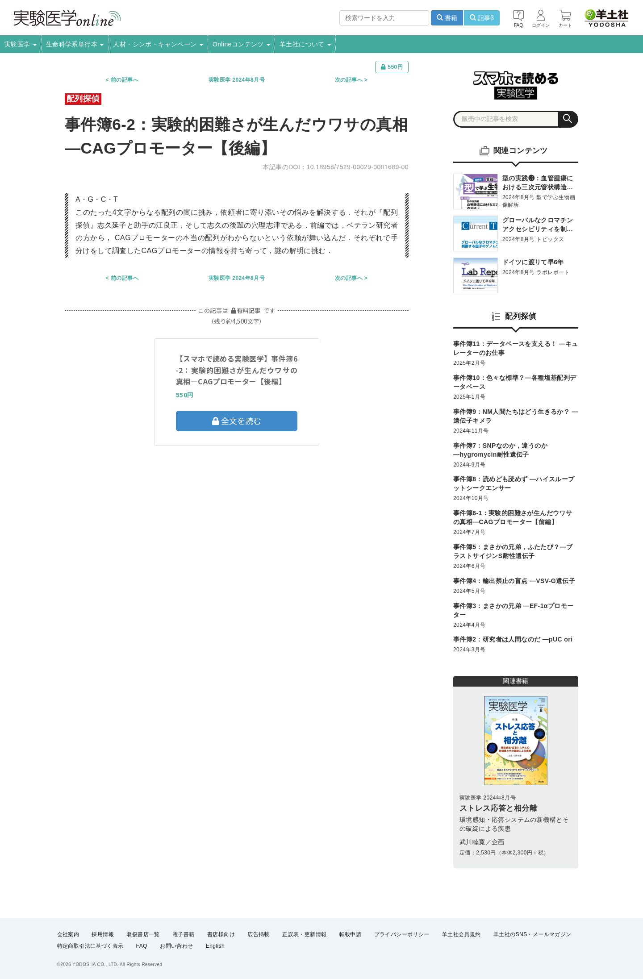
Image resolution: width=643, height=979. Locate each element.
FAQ (141, 946)
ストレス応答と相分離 (498, 808)
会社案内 (68, 934)
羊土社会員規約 (461, 934)
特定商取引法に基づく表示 (90, 946)
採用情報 (103, 934)
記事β (482, 17)
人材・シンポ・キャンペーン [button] (158, 44)
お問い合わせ (176, 946)
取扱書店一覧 (142, 934)
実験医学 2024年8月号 (237, 80)
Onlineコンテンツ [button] (241, 44)
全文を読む (236, 420)
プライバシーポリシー (402, 934)
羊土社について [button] (305, 44)
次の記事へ (349, 80)
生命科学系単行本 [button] (75, 44)
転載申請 (350, 934)
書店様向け (221, 934)
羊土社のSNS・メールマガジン (532, 934)
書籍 (447, 17)
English (215, 946)
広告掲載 (258, 934)
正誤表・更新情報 (304, 934)
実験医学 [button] (20, 44)
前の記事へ (124, 80)
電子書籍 (183, 934)
